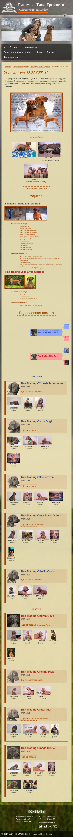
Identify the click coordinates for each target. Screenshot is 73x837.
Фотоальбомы (11, 57)
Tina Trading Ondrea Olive (37, 615)
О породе (14, 47)
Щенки (39, 52)
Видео (50, 52)
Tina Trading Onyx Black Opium (41, 515)
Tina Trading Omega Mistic (38, 748)
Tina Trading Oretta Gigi (36, 709)
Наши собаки (30, 47)
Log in (49, 834)
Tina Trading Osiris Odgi (36, 421)
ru (65, 16)
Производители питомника (17, 52)
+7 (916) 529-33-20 (47, 819)
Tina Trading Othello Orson (38, 571)
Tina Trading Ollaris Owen (37, 477)
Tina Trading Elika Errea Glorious (24, 271)
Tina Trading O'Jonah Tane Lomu (42, 383)
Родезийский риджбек (33, 9)
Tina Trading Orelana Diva (37, 671)
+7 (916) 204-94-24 (47, 817)
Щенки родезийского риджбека (40, 66)
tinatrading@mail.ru (47, 822)
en (70, 16)
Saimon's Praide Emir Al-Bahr (22, 203)
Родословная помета (36, 313)
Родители (36, 196)
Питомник (41, 5)
